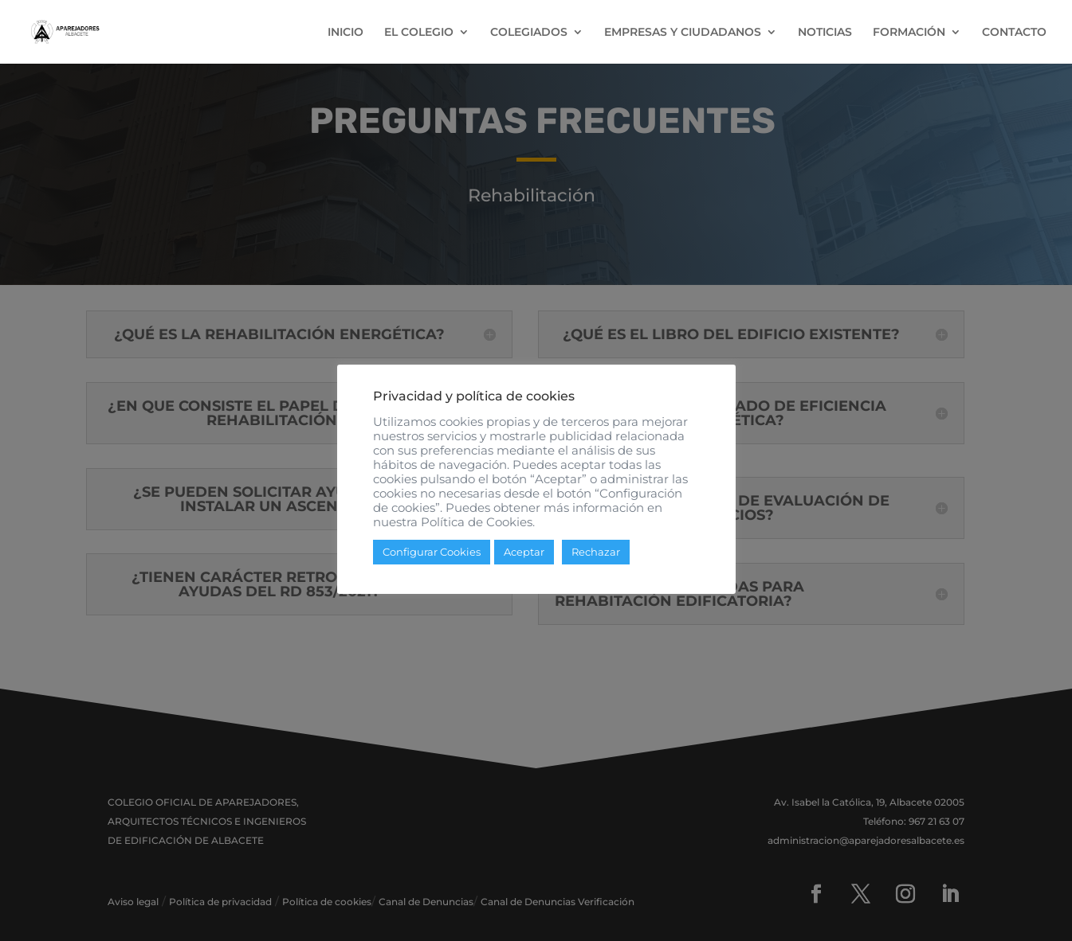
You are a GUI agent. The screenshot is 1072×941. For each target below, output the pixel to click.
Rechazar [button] (595, 551)
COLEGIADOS (528, 32)
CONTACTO (1014, 32)
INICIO (345, 32)
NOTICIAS (825, 32)
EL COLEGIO (419, 32)
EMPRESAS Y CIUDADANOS (682, 32)
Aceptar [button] (524, 551)
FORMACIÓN (909, 32)
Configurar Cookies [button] (432, 551)
